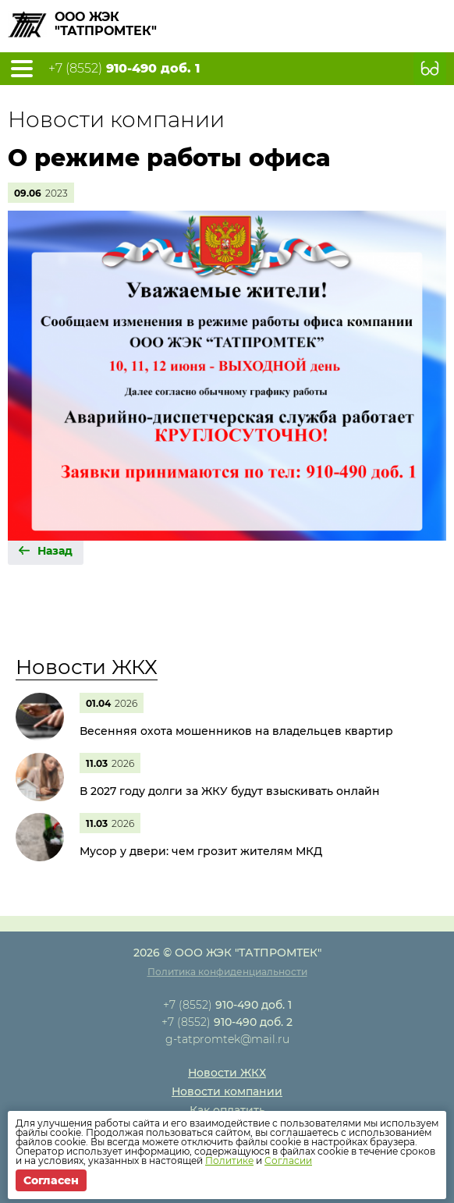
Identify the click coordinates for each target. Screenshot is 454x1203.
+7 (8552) (124, 68)
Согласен (51, 1180)
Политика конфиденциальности (227, 972)
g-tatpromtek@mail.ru (227, 1039)
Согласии (288, 1160)
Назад (55, 551)
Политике (229, 1160)
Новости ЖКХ (87, 667)
